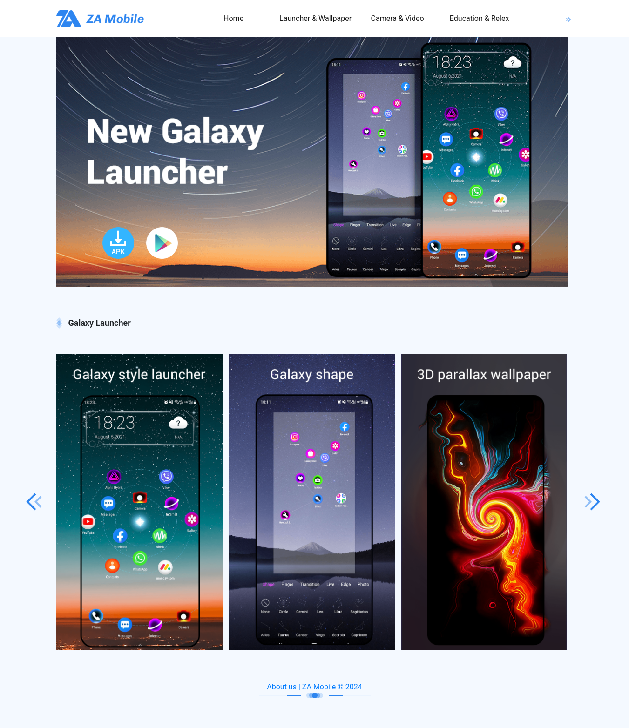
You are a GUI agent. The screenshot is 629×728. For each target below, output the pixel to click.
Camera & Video (397, 18)
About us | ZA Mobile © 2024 (314, 686)
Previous (34, 501)
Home (233, 18)
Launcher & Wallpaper (315, 18)
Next (592, 501)
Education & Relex (479, 18)
